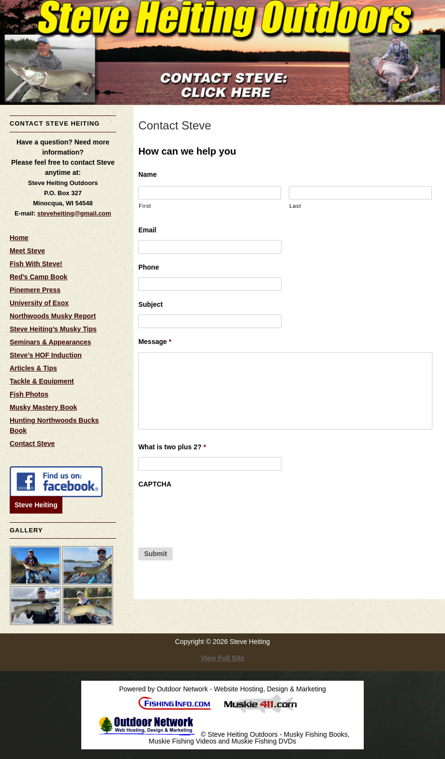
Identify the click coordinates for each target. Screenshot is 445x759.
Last (295, 206)
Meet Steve (27, 251)
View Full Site (222, 658)
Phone (148, 267)
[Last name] (360, 193)
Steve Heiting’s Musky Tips (53, 329)
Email (147, 230)
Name (147, 174)
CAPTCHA (154, 484)
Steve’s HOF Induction (46, 355)
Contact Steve (32, 443)
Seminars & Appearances (50, 342)
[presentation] (211, 513)
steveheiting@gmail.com (74, 213)
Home (19, 238)
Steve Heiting (36, 505)
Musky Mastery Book (43, 407)
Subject (150, 304)
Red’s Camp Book (38, 277)
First (145, 206)
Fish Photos (29, 394)
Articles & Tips (33, 368)
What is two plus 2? (172, 447)
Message (155, 341)
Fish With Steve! (36, 264)
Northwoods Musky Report (53, 316)
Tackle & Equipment (42, 381)
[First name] (210, 193)
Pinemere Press (35, 290)
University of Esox (39, 303)
